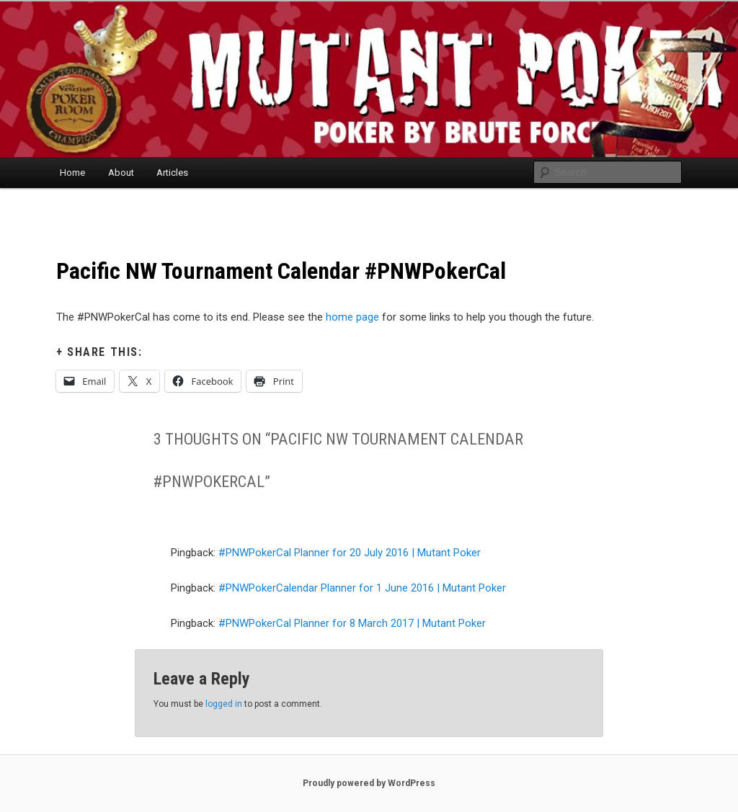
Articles (172, 172)
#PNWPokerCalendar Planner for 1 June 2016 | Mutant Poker (362, 587)
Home (72, 172)
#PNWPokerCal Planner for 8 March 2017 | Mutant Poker (352, 623)
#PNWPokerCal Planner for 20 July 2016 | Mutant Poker (349, 552)
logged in (223, 704)
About (121, 172)
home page (352, 317)
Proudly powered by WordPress (369, 783)
